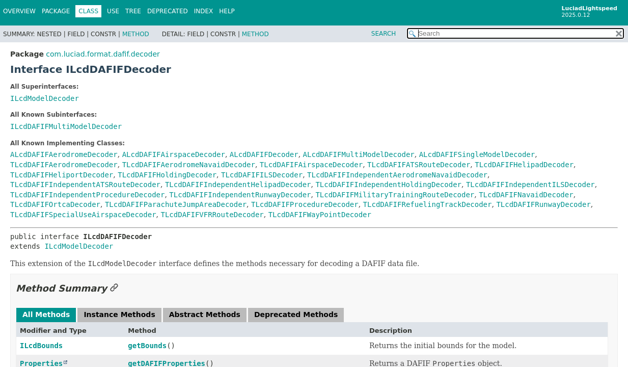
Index (203, 11)
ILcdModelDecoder (44, 98)
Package (56, 11)
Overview (19, 11)
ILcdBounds (41, 346)
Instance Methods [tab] (119, 314)
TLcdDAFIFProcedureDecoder (305, 204)
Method (135, 34)
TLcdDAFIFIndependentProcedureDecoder (87, 195)
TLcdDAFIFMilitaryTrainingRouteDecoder (394, 195)
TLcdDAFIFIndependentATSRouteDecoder (85, 184)
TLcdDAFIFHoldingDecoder (167, 175)
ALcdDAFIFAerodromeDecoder (64, 154)
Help (227, 11)
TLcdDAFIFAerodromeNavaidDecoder (188, 165)
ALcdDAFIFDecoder (264, 154)
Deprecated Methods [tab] (296, 314)
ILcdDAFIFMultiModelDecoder (66, 126)
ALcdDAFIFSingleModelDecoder (477, 154)
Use (113, 11)
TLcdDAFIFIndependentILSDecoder (530, 184)
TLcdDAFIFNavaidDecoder (526, 195)
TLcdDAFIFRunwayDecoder (543, 204)
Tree (133, 11)
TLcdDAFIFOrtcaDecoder (55, 204)
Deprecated (167, 11)
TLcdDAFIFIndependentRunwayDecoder (240, 195)
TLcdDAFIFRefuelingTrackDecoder (427, 204)
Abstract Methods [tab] (204, 314)
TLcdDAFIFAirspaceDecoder (311, 165)
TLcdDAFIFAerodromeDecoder (64, 165)
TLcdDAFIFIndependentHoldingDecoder (388, 184)
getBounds (147, 346)
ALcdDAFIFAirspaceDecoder (173, 154)
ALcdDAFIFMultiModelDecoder (359, 154)
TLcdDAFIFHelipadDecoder (524, 165)
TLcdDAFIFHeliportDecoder (61, 175)
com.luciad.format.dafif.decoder (102, 54)
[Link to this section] (114, 288)
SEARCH (383, 33)
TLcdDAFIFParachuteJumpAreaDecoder (176, 204)
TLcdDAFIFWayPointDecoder (319, 215)
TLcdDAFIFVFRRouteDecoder (211, 215)
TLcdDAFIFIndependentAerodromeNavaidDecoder (397, 175)
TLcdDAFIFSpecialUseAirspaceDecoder (83, 215)
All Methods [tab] (46, 314)
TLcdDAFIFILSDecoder (262, 175)
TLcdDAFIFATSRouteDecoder (418, 165)
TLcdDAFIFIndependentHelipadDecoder (238, 184)
